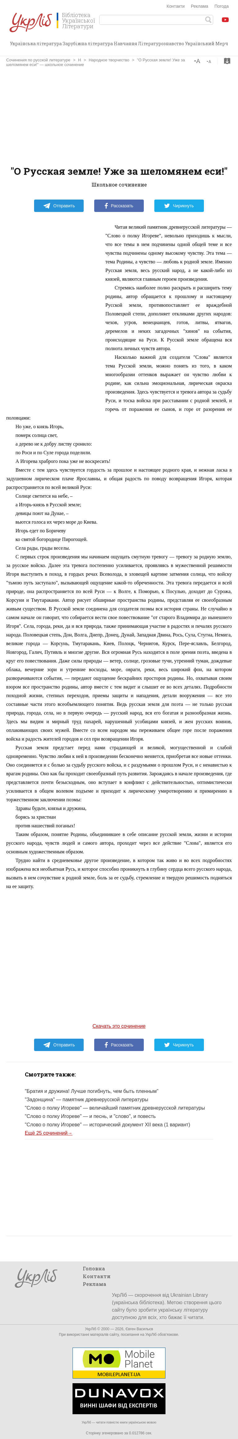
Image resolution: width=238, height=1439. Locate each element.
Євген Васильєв (139, 1329)
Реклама (199, 6)
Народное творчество (109, 60)
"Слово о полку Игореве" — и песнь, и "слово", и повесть (90, 1116)
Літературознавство (161, 43)
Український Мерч (206, 43)
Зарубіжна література (88, 43)
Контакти (176, 6)
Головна (94, 1268)
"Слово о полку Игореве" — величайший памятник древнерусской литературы (115, 1108)
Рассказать (119, 206)
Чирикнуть (179, 206)
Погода (221, 6)
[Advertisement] (119, 116)
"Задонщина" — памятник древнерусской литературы (86, 1099)
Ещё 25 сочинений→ (49, 1133)
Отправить (59, 206)
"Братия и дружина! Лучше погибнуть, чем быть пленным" (91, 1091)
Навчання (125, 43)
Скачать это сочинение (118, 1026)
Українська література (36, 43)
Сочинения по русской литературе (38, 60)
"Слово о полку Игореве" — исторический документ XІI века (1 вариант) (107, 1124)
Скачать (227, 61)
